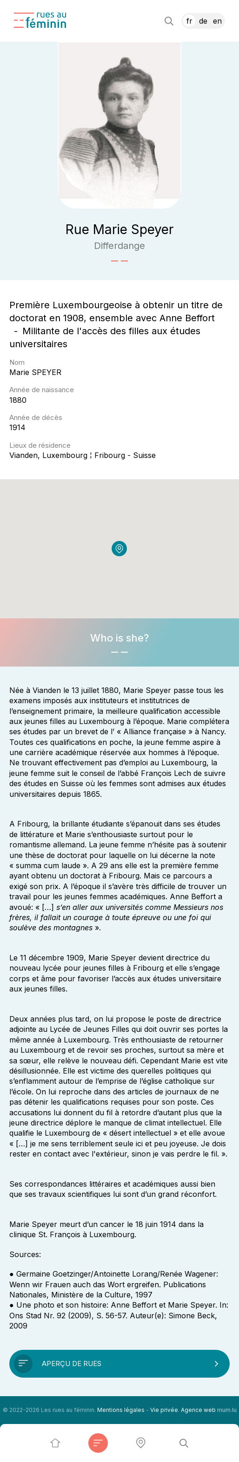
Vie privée (164, 1409)
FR (189, 20)
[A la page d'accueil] (40, 20)
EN (217, 20)
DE (203, 20)
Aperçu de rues (71, 1363)
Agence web (198, 1409)
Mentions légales (121, 1409)
